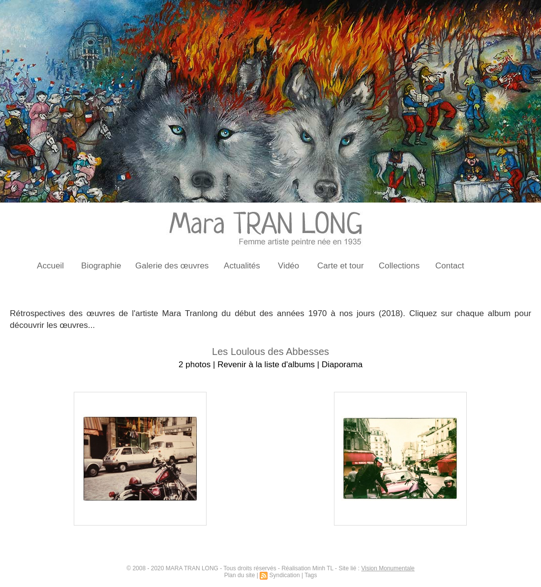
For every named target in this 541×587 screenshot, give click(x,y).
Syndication (285, 575)
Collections (399, 265)
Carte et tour (340, 265)
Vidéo (288, 265)
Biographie (101, 265)
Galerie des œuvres (172, 265)
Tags (310, 575)
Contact (449, 265)
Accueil (50, 265)
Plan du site (239, 575)
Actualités (242, 265)
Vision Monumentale (388, 568)
